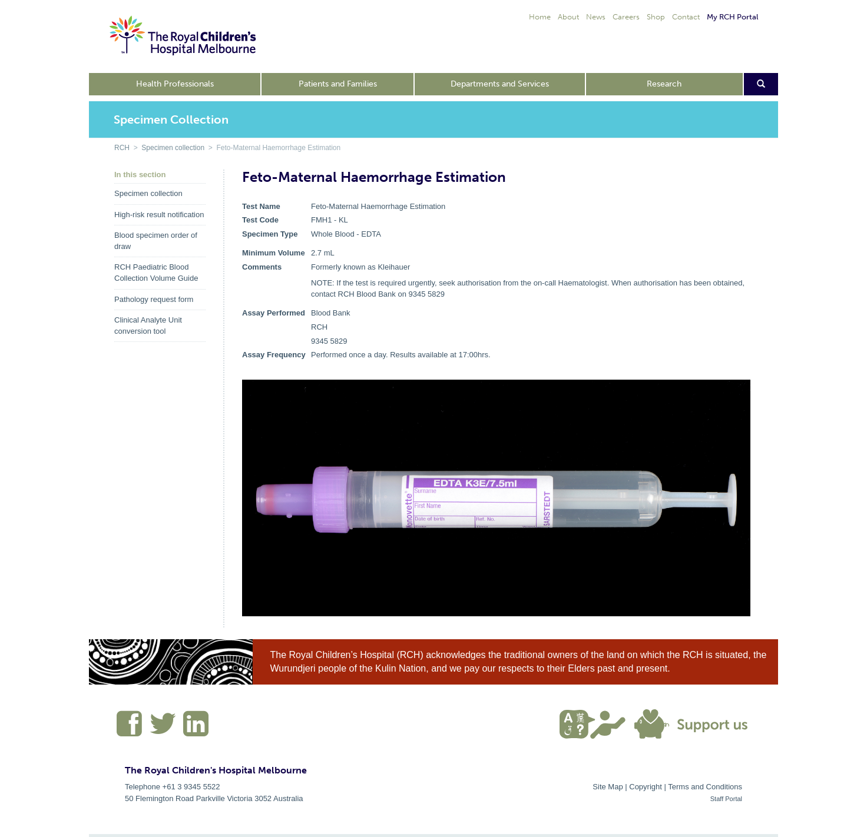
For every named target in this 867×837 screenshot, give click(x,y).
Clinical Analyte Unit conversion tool (148, 325)
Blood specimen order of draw (155, 241)
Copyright (645, 786)
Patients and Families (338, 84)
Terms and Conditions (705, 786)
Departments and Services (500, 84)
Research (664, 84)
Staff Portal (726, 798)
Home (540, 16)
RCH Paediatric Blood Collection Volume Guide (156, 273)
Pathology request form (153, 299)
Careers (626, 16)
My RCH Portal (732, 16)
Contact (686, 16)
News (595, 16)
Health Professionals (175, 84)
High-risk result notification (159, 214)
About (568, 16)
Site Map (608, 786)
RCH (122, 148)
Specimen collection (172, 148)
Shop (656, 16)
